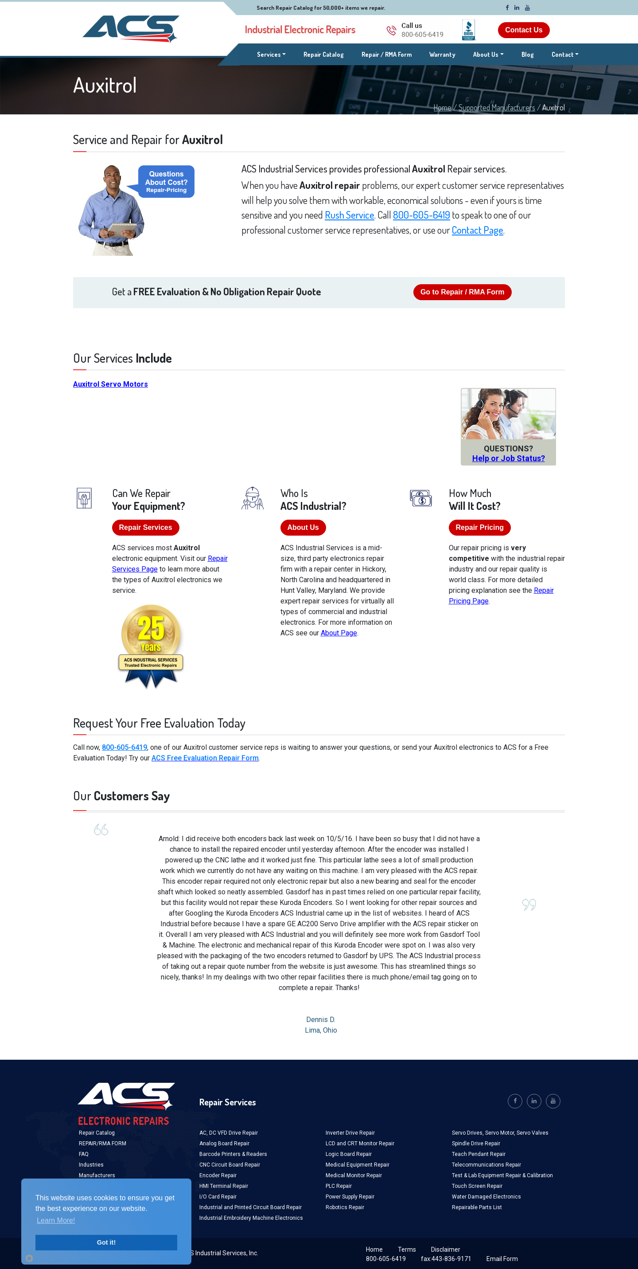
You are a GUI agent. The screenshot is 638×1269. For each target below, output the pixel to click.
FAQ (84, 1154)
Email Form (502, 1258)
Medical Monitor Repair (354, 1175)
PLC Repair (339, 1186)
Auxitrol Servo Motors (110, 384)
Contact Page (477, 229)
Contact (563, 54)
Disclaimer (445, 1249)
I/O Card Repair (218, 1197)
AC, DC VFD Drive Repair (228, 1133)
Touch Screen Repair (477, 1186)
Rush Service (349, 214)
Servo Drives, (468, 1133)
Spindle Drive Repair (476, 1143)
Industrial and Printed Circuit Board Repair (250, 1207)
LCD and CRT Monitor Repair (360, 1143)
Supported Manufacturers (497, 107)
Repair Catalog (323, 54)
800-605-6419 (421, 214)
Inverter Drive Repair (350, 1133)
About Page (339, 633)
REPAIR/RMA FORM (102, 1143)
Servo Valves (533, 1133)
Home (442, 107)
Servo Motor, (501, 1133)
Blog (527, 54)
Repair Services (145, 527)
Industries (91, 1165)
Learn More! (56, 1220)
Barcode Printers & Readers (233, 1154)
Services (271, 53)
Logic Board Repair (349, 1154)
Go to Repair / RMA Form (462, 292)
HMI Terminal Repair (223, 1186)
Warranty (442, 54)
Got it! (106, 1242)
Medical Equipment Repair (357, 1165)
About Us (485, 54)
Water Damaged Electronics (486, 1197)
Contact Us (523, 30)
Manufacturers (97, 1175)
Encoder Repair (218, 1175)
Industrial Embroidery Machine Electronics (251, 1218)
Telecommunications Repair (486, 1165)
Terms (407, 1249)
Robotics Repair (345, 1207)
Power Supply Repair (350, 1197)
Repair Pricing (480, 527)
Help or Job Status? (508, 458)
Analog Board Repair (224, 1143)
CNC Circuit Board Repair (229, 1165)
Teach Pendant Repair (479, 1154)
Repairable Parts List (477, 1207)
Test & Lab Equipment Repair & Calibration (502, 1175)
